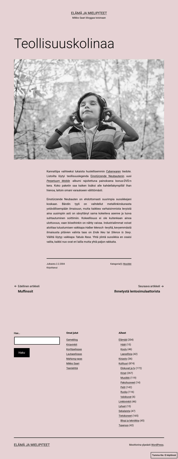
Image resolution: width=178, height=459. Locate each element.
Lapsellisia (126, 354)
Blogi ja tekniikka (130, 420)
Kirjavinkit (71, 344)
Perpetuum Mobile (58, 181)
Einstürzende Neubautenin (107, 176)
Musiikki (127, 264)
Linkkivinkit (125, 401)
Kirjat (123, 373)
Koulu (124, 349)
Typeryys (123, 425)
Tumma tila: (164, 455)
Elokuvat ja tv (128, 368)
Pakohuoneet (128, 382)
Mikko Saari (72, 363)
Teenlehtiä (72, 368)
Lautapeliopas (74, 354)
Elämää (123, 339)
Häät (123, 344)
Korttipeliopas (74, 349)
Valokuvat (126, 396)
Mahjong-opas (74, 358)
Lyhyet (122, 406)
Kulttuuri (123, 363)
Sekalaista (124, 411)
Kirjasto (123, 358)
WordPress (157, 444)
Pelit (123, 387)
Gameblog (72, 339)
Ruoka (124, 391)
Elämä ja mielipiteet (89, 13)
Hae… (17, 333)
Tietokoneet (125, 415)
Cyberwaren (113, 171)
